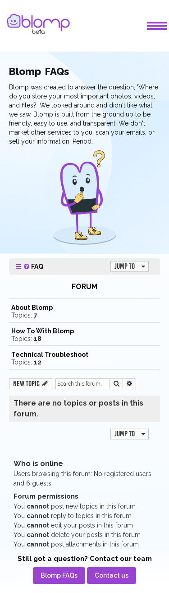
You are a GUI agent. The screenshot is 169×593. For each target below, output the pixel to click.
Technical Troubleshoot (49, 354)
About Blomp (32, 307)
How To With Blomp (42, 331)
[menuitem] (33, 266)
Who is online (38, 463)
